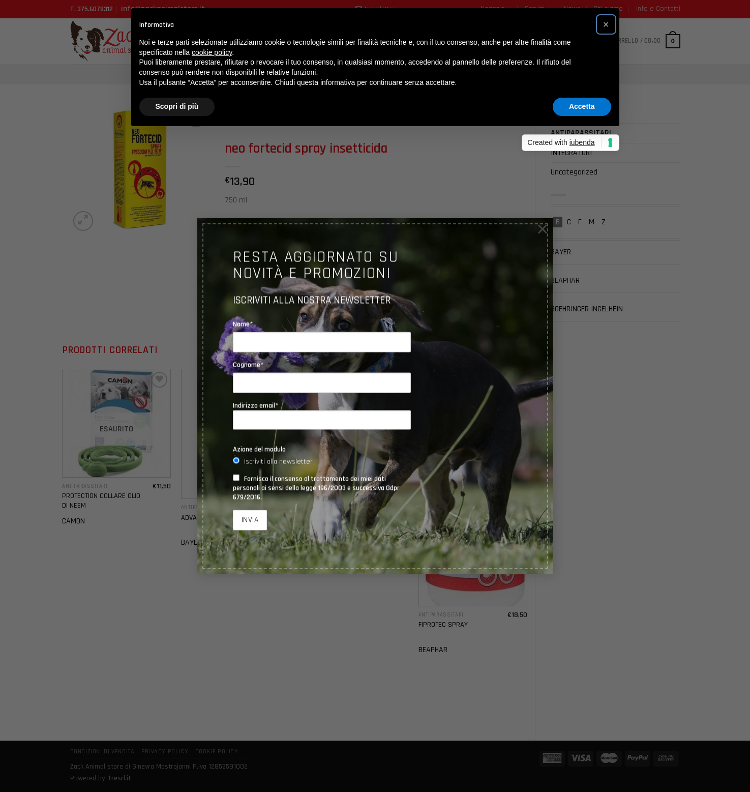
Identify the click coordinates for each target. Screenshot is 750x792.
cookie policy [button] (212, 52)
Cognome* (248, 364)
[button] (606, 24)
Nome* (243, 324)
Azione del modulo (259, 449)
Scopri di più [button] (177, 106)
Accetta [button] (582, 106)
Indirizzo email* (322, 415)
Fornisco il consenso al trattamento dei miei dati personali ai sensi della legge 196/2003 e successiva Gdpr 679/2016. (316, 488)
